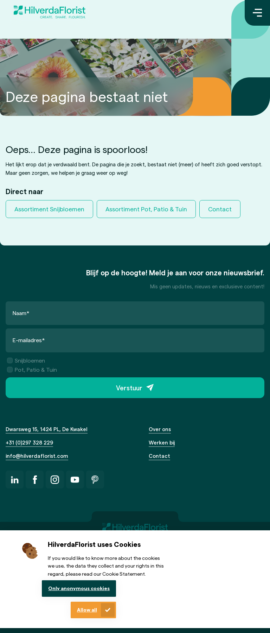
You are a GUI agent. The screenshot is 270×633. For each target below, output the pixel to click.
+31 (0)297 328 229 (29, 442)
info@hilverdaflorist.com (37, 456)
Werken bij (162, 442)
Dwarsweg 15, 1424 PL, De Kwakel (47, 429)
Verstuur (129, 388)
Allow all (87, 610)
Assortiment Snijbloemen (49, 208)
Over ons (160, 429)
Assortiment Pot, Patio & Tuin (146, 208)
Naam (21, 312)
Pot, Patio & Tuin (32, 369)
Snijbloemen (26, 360)
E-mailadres (29, 340)
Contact (220, 208)
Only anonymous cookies (79, 588)
